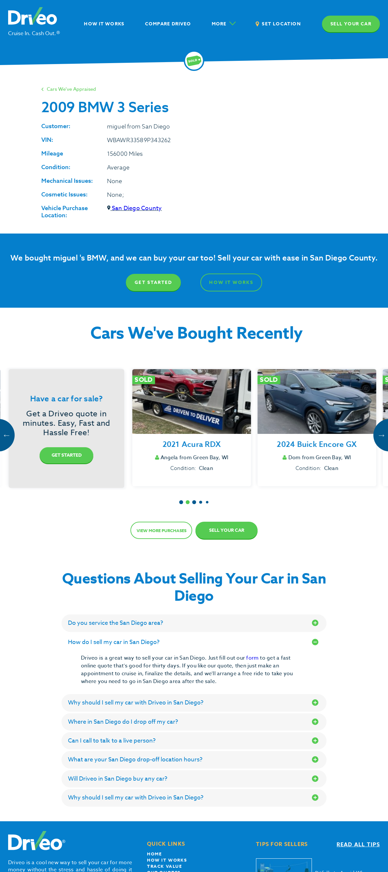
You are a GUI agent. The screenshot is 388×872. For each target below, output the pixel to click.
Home (154, 854)
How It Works (231, 282)
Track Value (164, 866)
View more (161, 530)
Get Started (153, 282)
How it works (167, 860)
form (253, 658)
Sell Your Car (226, 530)
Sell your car (350, 23)
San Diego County (134, 208)
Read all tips (358, 845)
